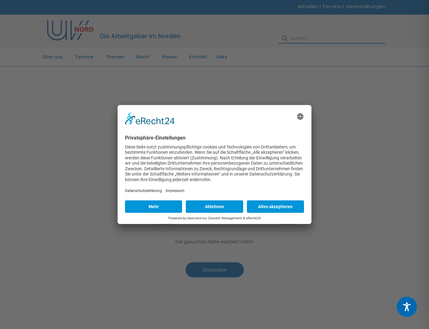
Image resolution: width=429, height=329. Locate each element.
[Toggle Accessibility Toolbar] (407, 307)
